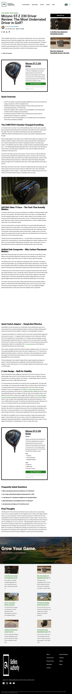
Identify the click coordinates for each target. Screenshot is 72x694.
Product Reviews (26, 4)
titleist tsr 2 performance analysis (31, 389)
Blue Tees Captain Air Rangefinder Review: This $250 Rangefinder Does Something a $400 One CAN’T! (59, 52)
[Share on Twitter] (4, 32)
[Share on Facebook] (1, 32)
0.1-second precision (30, 344)
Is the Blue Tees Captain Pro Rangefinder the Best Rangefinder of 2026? (58, 33)
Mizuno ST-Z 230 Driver (33, 64)
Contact (49, 667)
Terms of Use (50, 657)
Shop (66, 4)
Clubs (2, 13)
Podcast (48, 4)
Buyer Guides (35, 4)
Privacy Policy (50, 661)
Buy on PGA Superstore (35, 83)
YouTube (42, 4)
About (53, 4)
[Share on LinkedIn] (6, 32)
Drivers (7, 13)
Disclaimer (49, 664)
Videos (61, 661)
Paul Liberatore (15, 26)
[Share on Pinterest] (9, 32)
